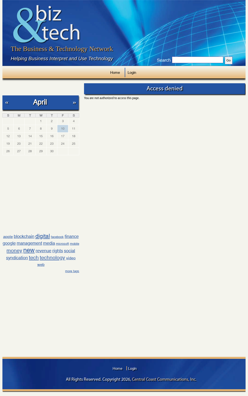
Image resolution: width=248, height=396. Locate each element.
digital (42, 236)
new (29, 250)
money (14, 250)
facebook (57, 237)
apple (8, 237)
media (49, 243)
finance (72, 236)
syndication (17, 257)
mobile (74, 243)
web (41, 264)
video (71, 258)
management (29, 243)
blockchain (24, 236)
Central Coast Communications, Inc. (164, 379)
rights (57, 250)
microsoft (62, 243)
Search (164, 60)
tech (34, 258)
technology (52, 258)
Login (132, 72)
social (69, 250)
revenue (43, 250)
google (9, 243)
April (40, 102)
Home (115, 72)
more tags (72, 271)
